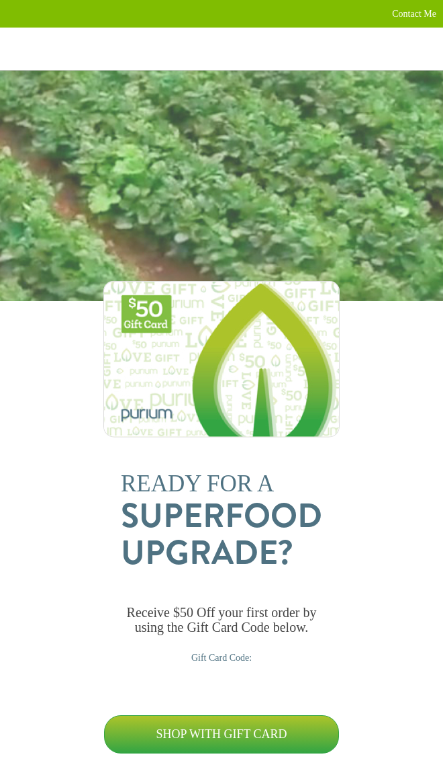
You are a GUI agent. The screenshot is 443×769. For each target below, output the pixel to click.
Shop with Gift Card (221, 734)
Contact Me (414, 14)
